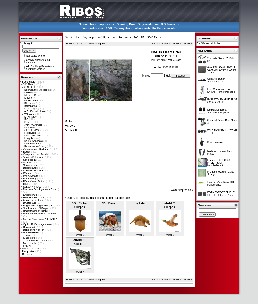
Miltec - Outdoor (31, 248)
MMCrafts (30, 127)
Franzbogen (31, 108)
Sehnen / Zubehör (33, 170)
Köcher (27, 173)
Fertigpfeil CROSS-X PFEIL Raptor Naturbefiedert (218, 163)
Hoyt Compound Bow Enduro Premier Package (221, 90)
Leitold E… (170, 203)
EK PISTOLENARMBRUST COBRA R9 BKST (222, 100)
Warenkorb (142, 28)
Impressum (106, 24)
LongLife (29, 138)
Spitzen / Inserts (32, 186)
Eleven (28, 97)
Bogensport (28, 81)
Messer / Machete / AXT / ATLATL (41, 219)
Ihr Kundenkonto (164, 28)
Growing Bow (126, 24)
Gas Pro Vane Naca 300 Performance (220, 183)
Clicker (27, 184)
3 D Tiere (28, 84)
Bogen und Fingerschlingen (38, 205)
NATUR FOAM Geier (147, 37)
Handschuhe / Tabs (34, 197)
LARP (26, 246)
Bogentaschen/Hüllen (35, 211)
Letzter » (188, 43)
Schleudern (29, 159)
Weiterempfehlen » (182, 190)
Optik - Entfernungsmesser (38, 224)
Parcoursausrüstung (35, 146)
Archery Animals (33, 124)
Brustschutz (30, 202)
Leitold (28, 92)
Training (27, 235)
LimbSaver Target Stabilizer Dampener (218, 111)
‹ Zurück (166, 43)
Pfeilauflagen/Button (34, 181)
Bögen (27, 151)
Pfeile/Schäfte (31, 176)
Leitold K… (80, 240)
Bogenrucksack (215, 142)
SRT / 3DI (30, 87)
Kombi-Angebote (33, 141)
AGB (108, 28)
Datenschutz (87, 24)
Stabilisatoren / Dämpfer (36, 208)
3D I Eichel (80, 203)
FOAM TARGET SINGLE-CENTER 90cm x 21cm (221, 193)
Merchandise (30, 243)
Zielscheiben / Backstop (36, 149)
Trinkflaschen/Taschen (35, 240)
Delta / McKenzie (34, 135)
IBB (26, 119)
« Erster (156, 43)
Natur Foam (123, 37)
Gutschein (28, 254)
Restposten (28, 251)
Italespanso (31, 106)
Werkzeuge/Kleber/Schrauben (40, 213)
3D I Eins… (110, 203)
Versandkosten (92, 28)
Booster (29, 122)
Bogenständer (31, 167)
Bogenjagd (29, 227)
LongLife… (140, 203)
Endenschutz (30, 194)
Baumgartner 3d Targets (37, 89)
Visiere (27, 162)
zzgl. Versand (174, 60)
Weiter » (177, 43)
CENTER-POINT (33, 130)
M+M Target (31, 116)
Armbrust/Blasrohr (33, 157)
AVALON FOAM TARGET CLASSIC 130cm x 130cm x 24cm (221, 70)
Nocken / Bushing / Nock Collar (40, 189)
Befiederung (30, 178)
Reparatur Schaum (35, 143)
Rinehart (29, 103)
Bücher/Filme (30, 232)
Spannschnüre (31, 165)
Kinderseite (29, 237)
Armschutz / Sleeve (34, 200)
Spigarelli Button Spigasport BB (216, 80)
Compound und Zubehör (37, 154)
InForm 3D (30, 95)
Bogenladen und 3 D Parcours (158, 24)
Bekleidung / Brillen (34, 229)
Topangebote (123, 28)
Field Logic (30, 132)
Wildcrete (29, 114)
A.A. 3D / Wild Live (34, 111)
